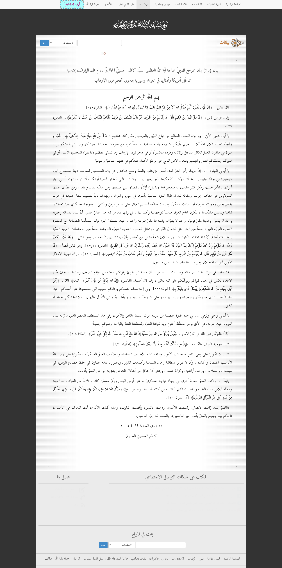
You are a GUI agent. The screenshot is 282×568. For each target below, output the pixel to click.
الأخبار (108, 4)
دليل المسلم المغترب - (92, 559)
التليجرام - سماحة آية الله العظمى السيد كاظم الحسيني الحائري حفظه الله (202, 503)
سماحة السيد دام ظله (117, 559)
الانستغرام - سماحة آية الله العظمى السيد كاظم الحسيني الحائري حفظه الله (201, 510)
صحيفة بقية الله (93, 4)
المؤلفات (197, 4)
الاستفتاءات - (177, 559)
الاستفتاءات (181, 4)
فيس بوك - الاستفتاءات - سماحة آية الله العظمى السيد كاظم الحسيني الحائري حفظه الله (194, 489)
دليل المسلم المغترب (125, 4)
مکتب (134, 559)
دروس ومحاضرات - (157, 559)
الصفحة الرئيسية (233, 4)
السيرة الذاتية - (212, 559)
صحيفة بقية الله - (61, 559)
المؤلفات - (190, 559)
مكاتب (48, 559)
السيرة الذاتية (214, 4)
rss (77, 505)
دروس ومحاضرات (161, 4)
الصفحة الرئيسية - (230, 559)
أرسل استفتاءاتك (72, 4)
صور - (200, 559)
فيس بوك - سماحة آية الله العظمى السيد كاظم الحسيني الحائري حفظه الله (201, 496)
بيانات (143, 4)
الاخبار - (75, 559)
